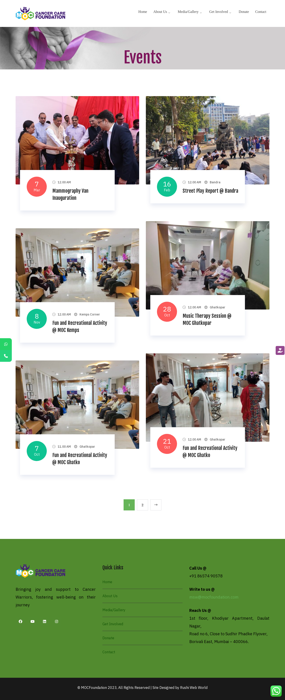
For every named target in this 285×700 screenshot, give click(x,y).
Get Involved (112, 624)
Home (107, 582)
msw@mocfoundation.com (213, 597)
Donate (108, 638)
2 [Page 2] (142, 505)
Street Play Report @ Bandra (210, 191)
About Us (110, 596)
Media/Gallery (113, 610)
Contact (108, 652)
